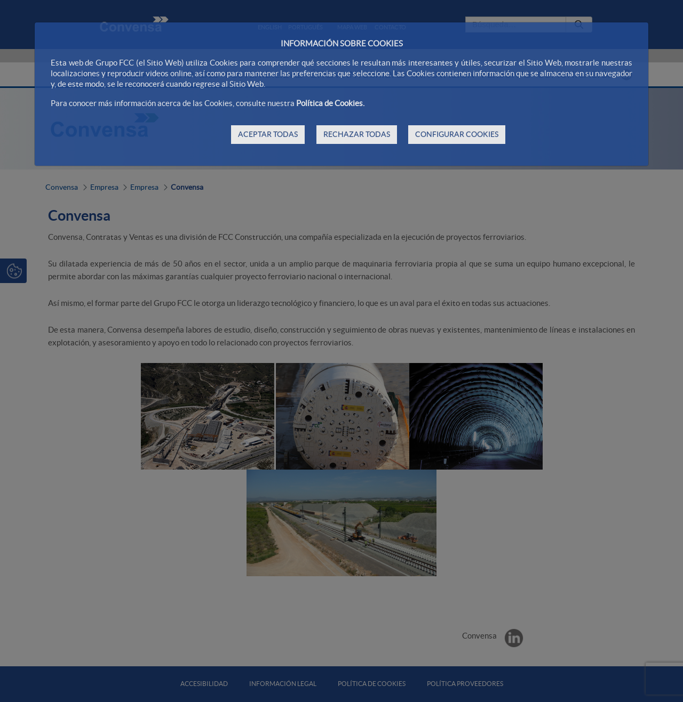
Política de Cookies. (330, 103)
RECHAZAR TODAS (356, 134)
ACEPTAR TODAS (268, 134)
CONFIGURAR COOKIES (456, 134)
